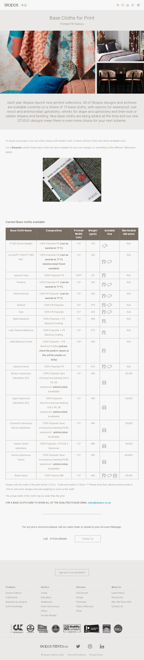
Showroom (117, 597)
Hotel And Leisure (50, 606)
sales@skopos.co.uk (99, 502)
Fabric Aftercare (84, 606)
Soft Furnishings (14, 606)
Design (79, 597)
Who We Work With (121, 602)
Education (46, 597)
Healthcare (46, 602)
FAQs (79, 611)
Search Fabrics (14, 593)
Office (44, 611)
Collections (11, 597)
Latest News (118, 593)
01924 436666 (58, 538)
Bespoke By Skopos (16, 602)
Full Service (82, 593)
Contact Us (117, 606)
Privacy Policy (96, 655)
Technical (81, 602)
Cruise (44, 593)
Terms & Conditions (76, 655)
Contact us (88, 538)
